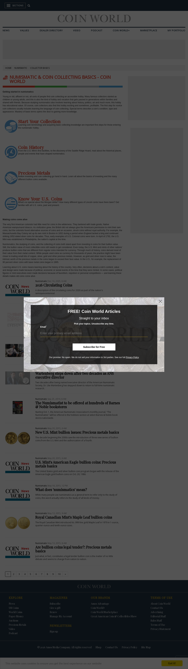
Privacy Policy (132, 357)
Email (43, 327)
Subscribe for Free (94, 346)
